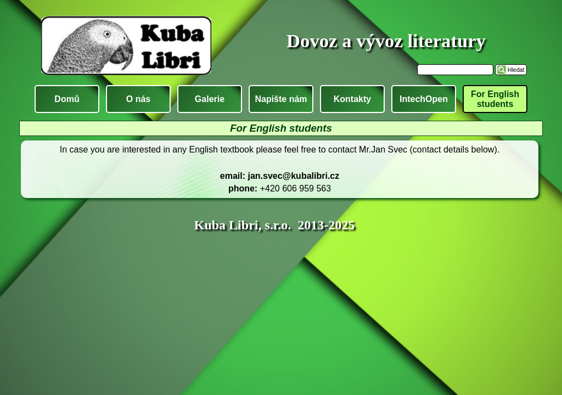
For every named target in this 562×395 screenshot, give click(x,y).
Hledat (516, 69)
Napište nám (281, 99)
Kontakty (352, 99)
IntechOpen (424, 99)
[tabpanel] (280, 169)
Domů (66, 99)
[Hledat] (455, 69)
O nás (138, 99)
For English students (495, 99)
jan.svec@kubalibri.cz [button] (293, 175)
